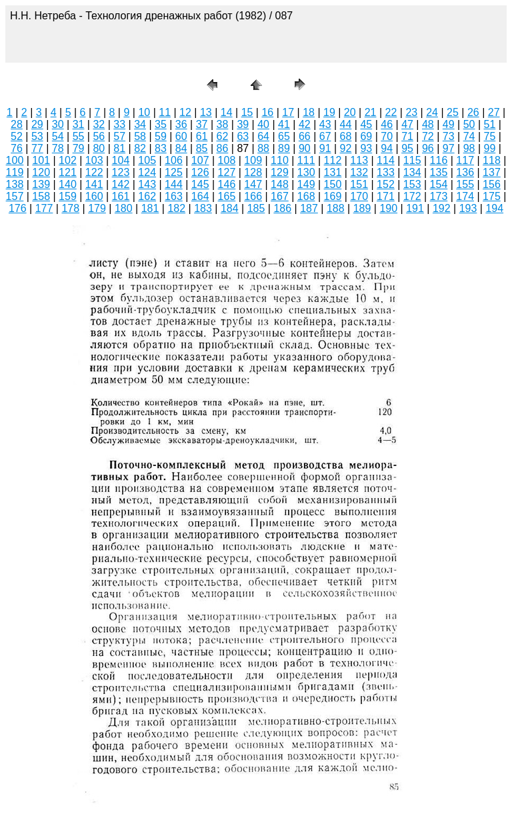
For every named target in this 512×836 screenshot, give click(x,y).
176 (18, 208)
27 (494, 112)
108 (227, 160)
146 (227, 184)
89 (284, 148)
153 (412, 184)
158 (41, 196)
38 (223, 124)
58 (140, 136)
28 (17, 124)
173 (439, 196)
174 (465, 196)
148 (280, 184)
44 (346, 124)
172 (412, 196)
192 (442, 208)
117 (465, 160)
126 (200, 172)
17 (288, 112)
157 (15, 196)
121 (68, 172)
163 (174, 196)
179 (97, 208)
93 (366, 148)
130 (306, 172)
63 (243, 136)
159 (68, 196)
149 (306, 184)
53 (37, 136)
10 (144, 112)
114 (386, 160)
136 (465, 172)
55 (79, 136)
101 (41, 160)
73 (449, 136)
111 (306, 160)
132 (359, 172)
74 (469, 136)
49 (449, 124)
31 (79, 124)
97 (449, 148)
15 (247, 112)
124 (147, 172)
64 (263, 136)
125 (174, 172)
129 (280, 172)
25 (453, 112)
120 (41, 172)
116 (439, 160)
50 (469, 124)
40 (263, 124)
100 (15, 160)
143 (147, 184)
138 (15, 184)
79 (79, 148)
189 (362, 208)
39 (243, 124)
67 (325, 136)
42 (305, 124)
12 (185, 112)
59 (161, 136)
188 (336, 208)
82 (140, 148)
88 (263, 148)
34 (140, 124)
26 (473, 112)
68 (346, 136)
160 (94, 196)
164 (200, 196)
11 (165, 112)
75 (490, 136)
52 (17, 136)
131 (333, 172)
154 (439, 184)
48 (428, 124)
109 (253, 160)
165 (227, 196)
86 (223, 148)
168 (306, 196)
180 (124, 208)
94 (387, 148)
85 (202, 148)
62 (223, 136)
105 (147, 160)
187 (309, 208)
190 (388, 208)
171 (386, 196)
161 (121, 196)
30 (58, 124)
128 (253, 172)
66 (305, 136)
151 (359, 184)
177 (44, 208)
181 (150, 208)
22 (391, 112)
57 (119, 136)
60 (181, 136)
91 (325, 148)
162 (147, 196)
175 (492, 196)
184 (230, 208)
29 (37, 124)
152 (386, 184)
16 (267, 112)
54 (58, 136)
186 (282, 208)
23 (411, 112)
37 (202, 124)
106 (174, 160)
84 (181, 148)
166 (253, 196)
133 (386, 172)
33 (119, 124)
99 (490, 148)
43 (325, 124)
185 (256, 208)
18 (309, 112)
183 (203, 208)
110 (280, 160)
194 (494, 208)
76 (17, 148)
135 (439, 172)
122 (94, 172)
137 (492, 172)
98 (469, 148)
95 (407, 148)
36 (181, 124)
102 (68, 160)
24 (432, 112)
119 (15, 172)
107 (200, 160)
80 (99, 148)
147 (253, 184)
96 (428, 148)
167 (280, 196)
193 (468, 208)
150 (333, 184)
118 (492, 160)
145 (200, 184)
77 (37, 148)
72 (428, 136)
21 (371, 112)
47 (407, 124)
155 (465, 184)
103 (94, 160)
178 (70, 208)
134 (412, 172)
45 (366, 124)
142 (121, 184)
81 (119, 148)
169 (333, 196)
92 (346, 148)
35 (161, 124)
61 (202, 136)
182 (176, 208)
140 (68, 184)
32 (99, 124)
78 (58, 148)
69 (366, 136)
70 (387, 136)
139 (41, 184)
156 (492, 184)
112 (333, 160)
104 (121, 160)
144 (174, 184)
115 (412, 160)
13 (206, 112)
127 (227, 172)
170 (359, 196)
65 (284, 136)
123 (121, 172)
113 (359, 160)
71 (407, 136)
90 (305, 148)
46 (387, 124)
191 (415, 208)
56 (99, 136)
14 (227, 112)
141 (94, 184)
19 (329, 112)
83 (161, 148)
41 (284, 124)
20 (350, 112)
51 (490, 124)
